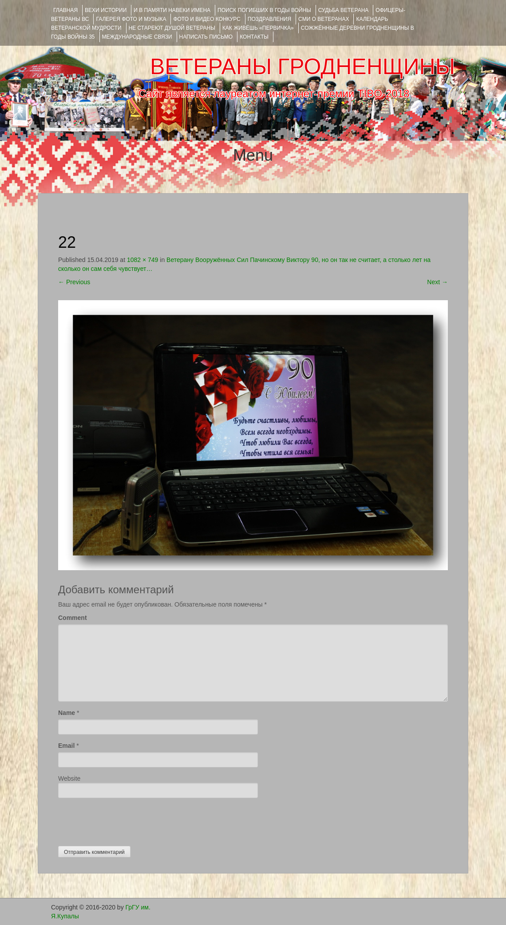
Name (66, 712)
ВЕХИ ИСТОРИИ (105, 10)
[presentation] (125, 819)
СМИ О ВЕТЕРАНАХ (323, 19)
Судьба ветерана (343, 10)
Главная (65, 10)
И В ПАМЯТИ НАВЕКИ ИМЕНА (172, 10)
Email (66, 745)
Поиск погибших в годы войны (264, 10)
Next (437, 282)
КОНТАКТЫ (254, 37)
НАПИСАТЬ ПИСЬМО (206, 37)
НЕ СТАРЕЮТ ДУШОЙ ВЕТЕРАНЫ (172, 28)
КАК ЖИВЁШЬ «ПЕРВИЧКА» (258, 28)
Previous (74, 282)
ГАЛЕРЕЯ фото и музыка (131, 19)
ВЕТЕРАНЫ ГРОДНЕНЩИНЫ (302, 66)
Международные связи (137, 37)
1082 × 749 (142, 259)
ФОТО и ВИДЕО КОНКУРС (206, 19)
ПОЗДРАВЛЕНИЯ (269, 19)
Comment (72, 617)
